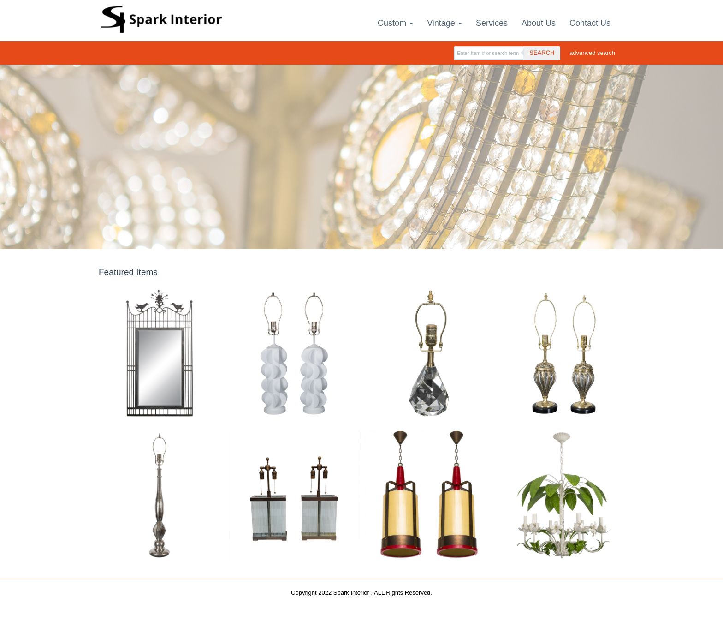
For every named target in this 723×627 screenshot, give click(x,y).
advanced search (592, 52)
